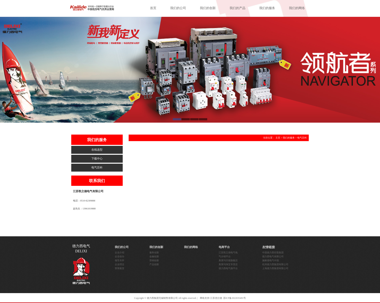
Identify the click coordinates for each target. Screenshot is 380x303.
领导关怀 (119, 260)
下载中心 (97, 158)
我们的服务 (267, 8)
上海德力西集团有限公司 (275, 268)
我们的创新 (208, 8)
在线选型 (97, 149)
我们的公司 (178, 8)
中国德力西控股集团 (273, 252)
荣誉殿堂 (119, 268)
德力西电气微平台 (228, 268)
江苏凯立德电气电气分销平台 (228, 254)
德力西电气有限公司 (273, 256)
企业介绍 (119, 252)
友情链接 (268, 247)
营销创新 (154, 260)
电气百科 (97, 167)
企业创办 (119, 256)
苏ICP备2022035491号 (234, 298)
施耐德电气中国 (270, 260)
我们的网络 (297, 8)
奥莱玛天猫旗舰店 (228, 260)
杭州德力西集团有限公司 (275, 264)
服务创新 (154, 252)
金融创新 (154, 256)
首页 (153, 8)
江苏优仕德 (216, 298)
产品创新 (154, 264)
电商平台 (224, 247)
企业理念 (119, 264)
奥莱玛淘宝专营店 (228, 264)
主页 (278, 137)
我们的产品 (237, 8)
